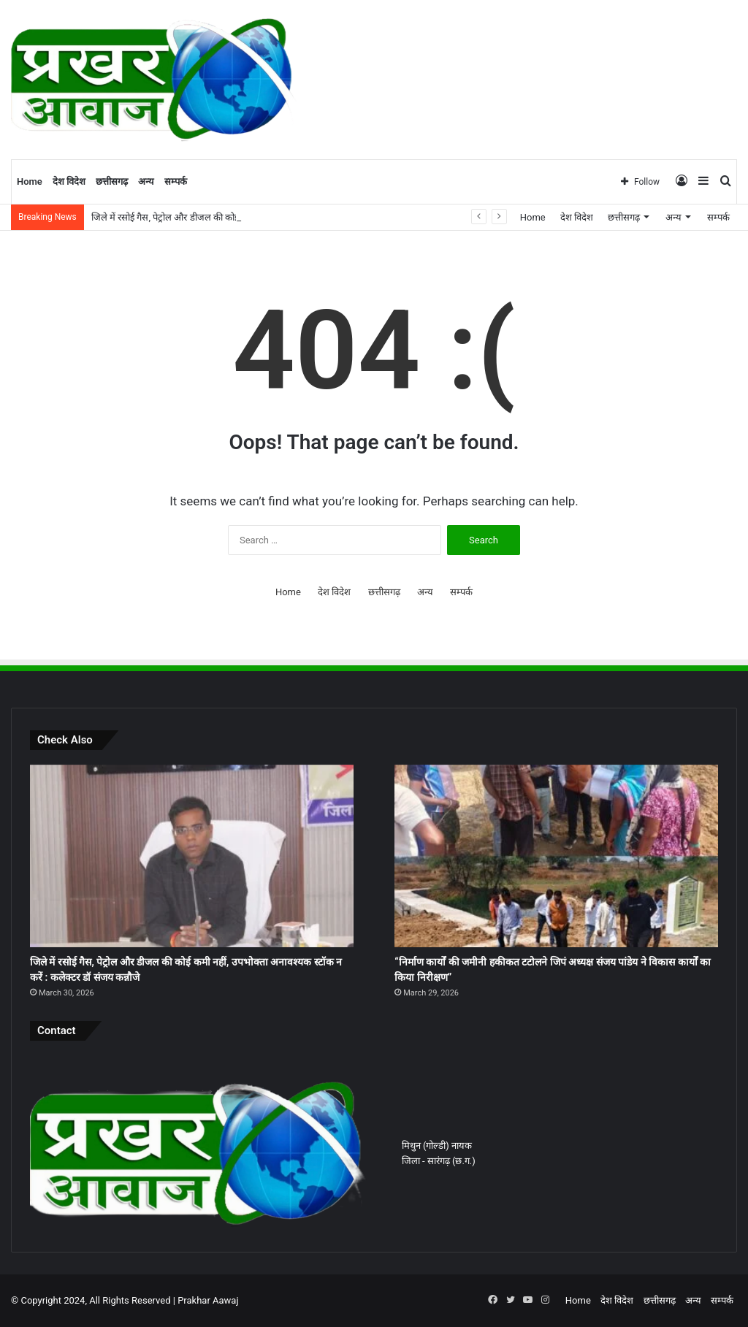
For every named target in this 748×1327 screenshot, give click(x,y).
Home (29, 181)
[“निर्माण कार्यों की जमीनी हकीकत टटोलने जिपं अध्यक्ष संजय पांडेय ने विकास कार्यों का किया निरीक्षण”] (556, 856)
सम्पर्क (175, 181)
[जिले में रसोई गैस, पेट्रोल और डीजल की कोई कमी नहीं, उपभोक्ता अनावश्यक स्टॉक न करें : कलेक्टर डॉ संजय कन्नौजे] (192, 856)
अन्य (146, 181)
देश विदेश (69, 181)
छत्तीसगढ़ (112, 181)
